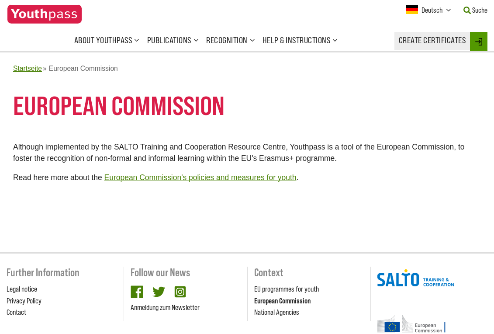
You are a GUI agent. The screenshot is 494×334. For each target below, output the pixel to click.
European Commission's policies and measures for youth (200, 177)
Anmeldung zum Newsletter (165, 307)
